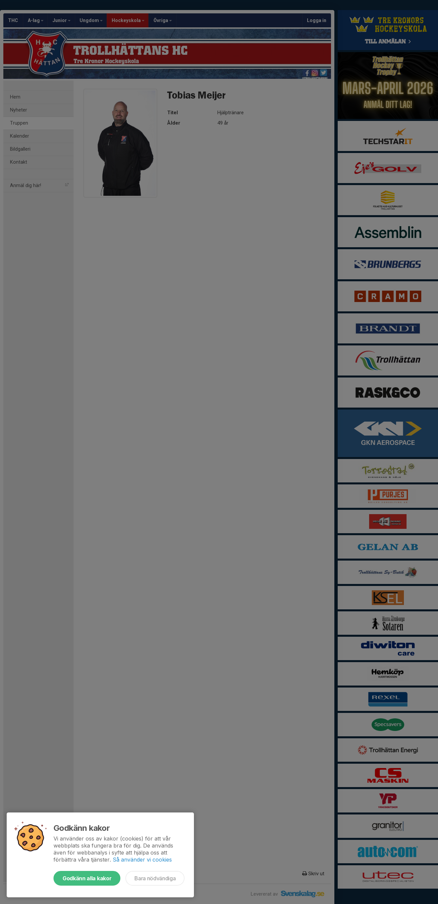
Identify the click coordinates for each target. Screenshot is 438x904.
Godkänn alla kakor (87, 878)
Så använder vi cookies (142, 859)
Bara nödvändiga (155, 878)
